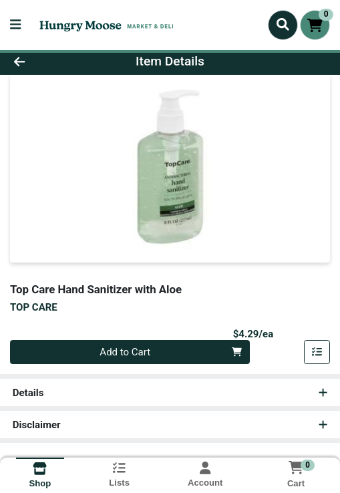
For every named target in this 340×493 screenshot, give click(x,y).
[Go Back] (50, 61)
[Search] (283, 24)
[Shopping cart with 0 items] (315, 25)
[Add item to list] (317, 352)
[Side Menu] (15, 25)
